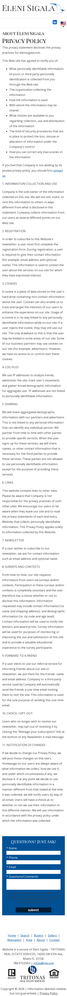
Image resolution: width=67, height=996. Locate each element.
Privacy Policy (49, 993)
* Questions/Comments (22, 877)
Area (29, 940)
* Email (11, 867)
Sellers (52, 935)
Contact (54, 940)
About (41, 940)
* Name (11, 848)
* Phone (12, 858)
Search (24, 935)
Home (12, 935)
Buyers (38, 935)
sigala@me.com (43, 963)
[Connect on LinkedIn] (55, 23)
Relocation (14, 940)
